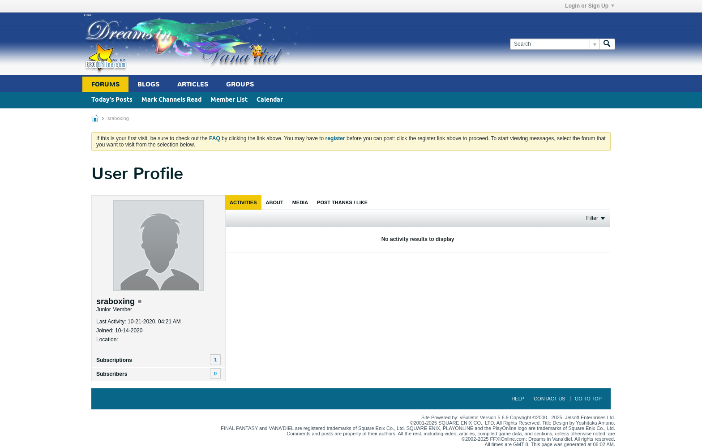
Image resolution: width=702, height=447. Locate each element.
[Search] (554, 44)
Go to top (588, 398)
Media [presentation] (300, 202)
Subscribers (111, 374)
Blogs (148, 84)
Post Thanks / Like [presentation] (342, 202)
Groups (240, 84)
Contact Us (549, 398)
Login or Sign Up (589, 6)
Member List (229, 100)
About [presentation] (274, 202)
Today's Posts (112, 100)
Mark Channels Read (171, 100)
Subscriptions (114, 360)
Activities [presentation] (243, 202)
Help (517, 398)
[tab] (243, 202)
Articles (192, 84)
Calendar (270, 100)
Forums (105, 84)
